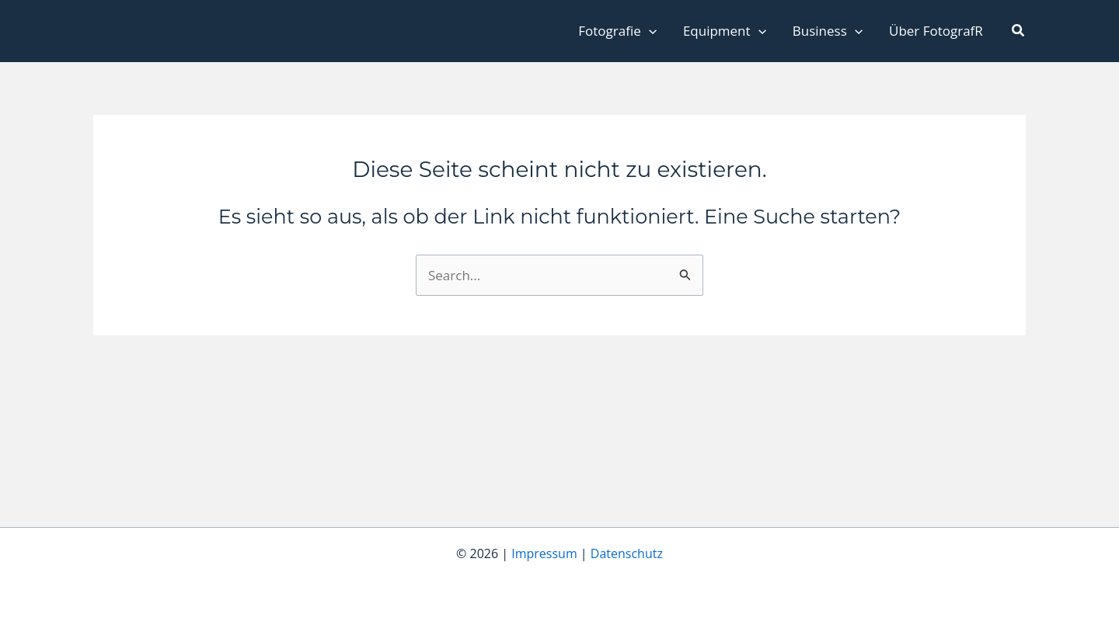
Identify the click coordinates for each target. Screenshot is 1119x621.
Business (828, 31)
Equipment (724, 31)
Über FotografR (936, 31)
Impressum (544, 553)
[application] (649, 31)
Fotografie (617, 31)
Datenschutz (627, 553)
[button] (1019, 31)
